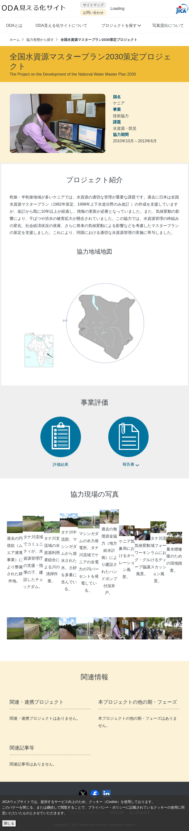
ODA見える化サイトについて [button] (61, 25)
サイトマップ (93, 5)
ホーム (15, 40)
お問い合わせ (93, 13)
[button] (120, 26)
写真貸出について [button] (168, 25)
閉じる (9, 823)
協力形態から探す (40, 40)
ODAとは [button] (14, 25)
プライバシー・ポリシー (107, 807)
